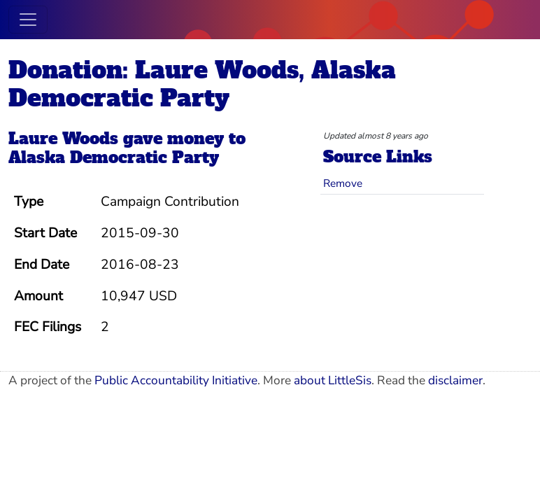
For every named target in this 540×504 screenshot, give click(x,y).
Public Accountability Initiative (175, 380)
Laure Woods (63, 138)
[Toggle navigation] (28, 20)
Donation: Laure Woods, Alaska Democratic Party (202, 84)
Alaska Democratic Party (113, 157)
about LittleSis (332, 380)
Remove (342, 183)
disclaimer (455, 380)
